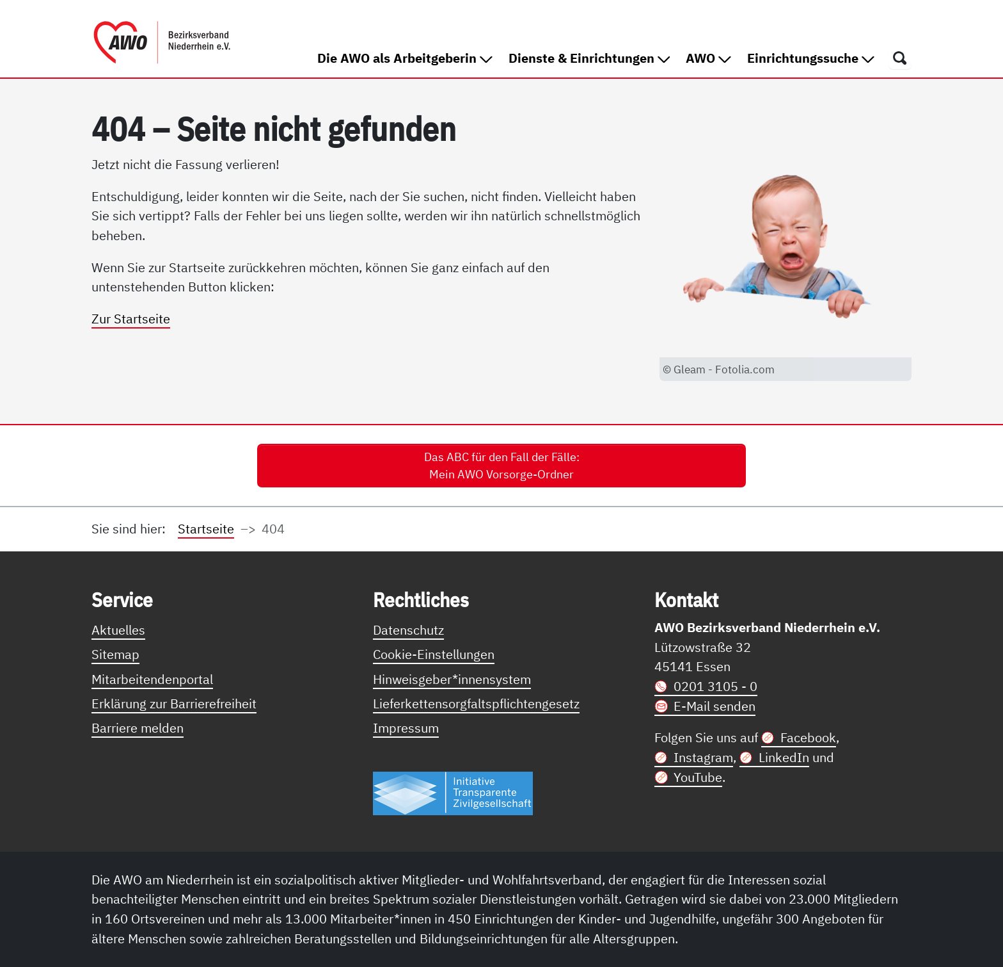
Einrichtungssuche (810, 58)
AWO (708, 58)
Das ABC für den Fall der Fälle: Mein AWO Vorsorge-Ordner (502, 465)
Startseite (206, 528)
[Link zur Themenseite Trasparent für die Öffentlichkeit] (453, 792)
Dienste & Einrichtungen (589, 58)
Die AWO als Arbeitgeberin (405, 58)
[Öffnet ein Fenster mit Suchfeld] (900, 58)
